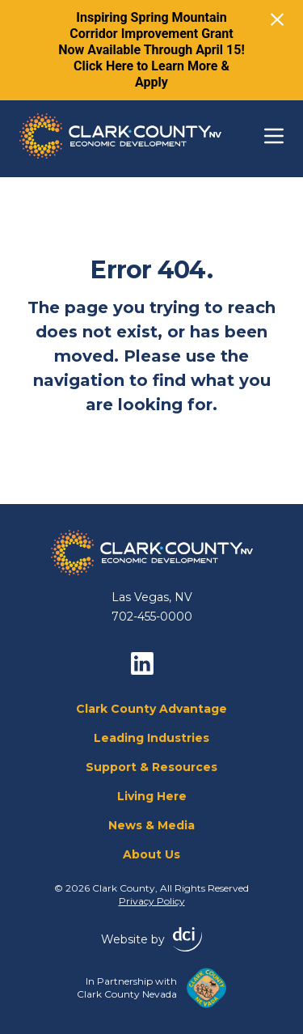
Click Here (103, 66)
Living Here (152, 796)
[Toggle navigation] (274, 136)
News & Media (151, 825)
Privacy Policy (152, 901)
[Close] (277, 19)
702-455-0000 (152, 616)
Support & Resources (151, 767)
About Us (151, 854)
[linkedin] (142, 663)
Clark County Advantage (151, 708)
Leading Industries (151, 738)
